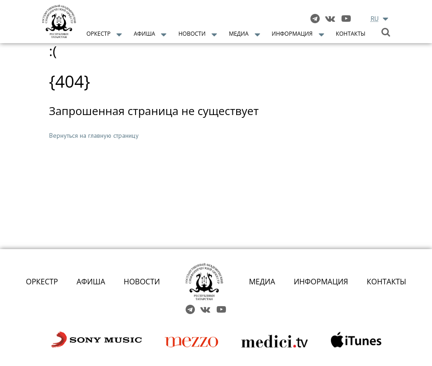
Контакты (351, 34)
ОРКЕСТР (42, 281)
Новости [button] (192, 34)
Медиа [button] (238, 34)
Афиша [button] (144, 34)
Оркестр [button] (98, 34)
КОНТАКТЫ (386, 281)
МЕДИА (262, 281)
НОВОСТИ (142, 281)
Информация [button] (292, 34)
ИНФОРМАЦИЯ (321, 281)
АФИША (91, 281)
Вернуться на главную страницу (94, 135)
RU (375, 18)
